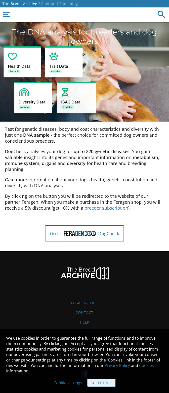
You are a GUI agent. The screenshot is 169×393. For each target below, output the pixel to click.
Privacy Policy (117, 365)
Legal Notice (84, 302)
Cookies (146, 365)
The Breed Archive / (21, 3)
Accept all (101, 382)
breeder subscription (106, 208)
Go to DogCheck (84, 233)
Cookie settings (68, 383)
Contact (84, 312)
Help (84, 322)
